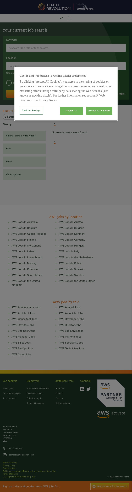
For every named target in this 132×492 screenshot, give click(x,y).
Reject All (71, 110)
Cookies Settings (31, 110)
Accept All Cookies (99, 110)
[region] (66, 94)
